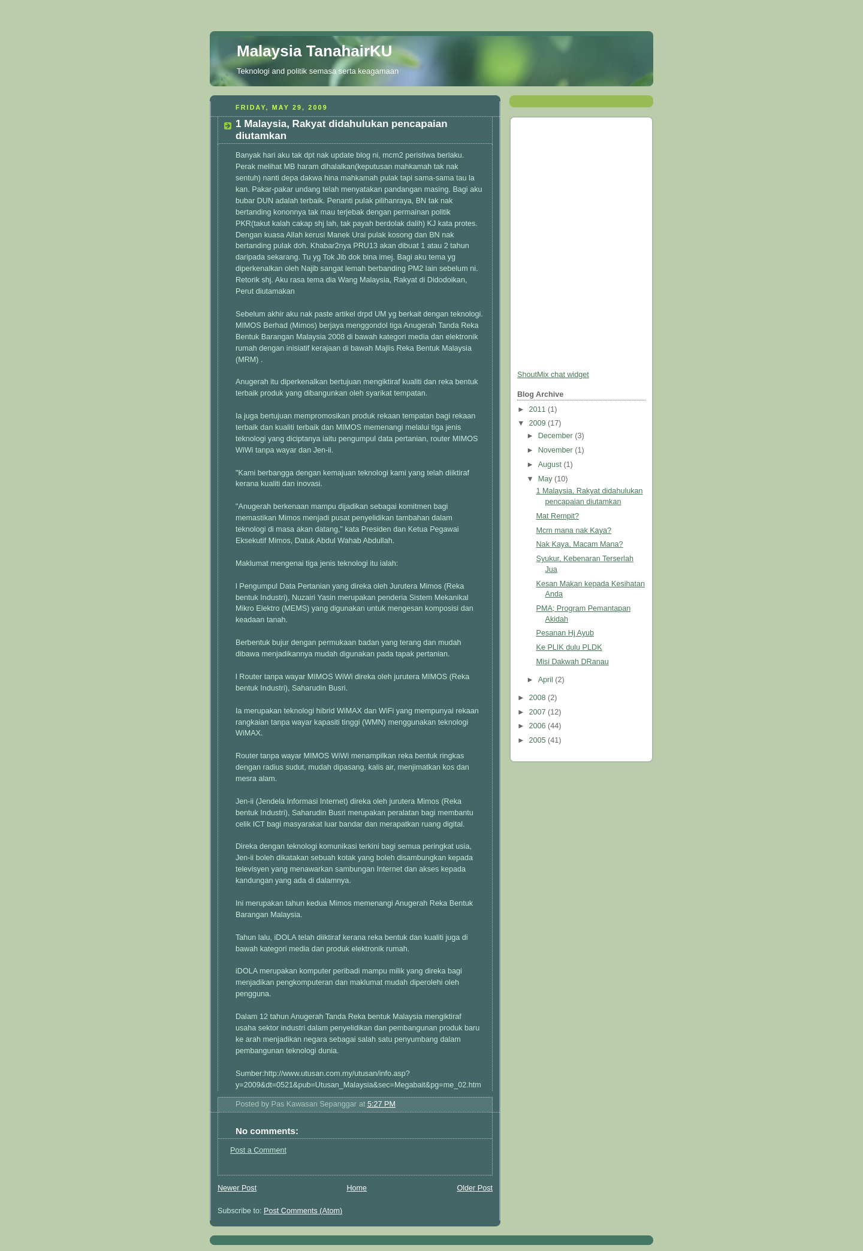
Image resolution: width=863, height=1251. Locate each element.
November (556, 450)
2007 (538, 712)
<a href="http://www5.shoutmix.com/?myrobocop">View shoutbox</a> (565, 246)
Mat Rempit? (557, 516)
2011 (538, 409)
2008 (538, 698)
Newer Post (237, 1188)
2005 (538, 740)
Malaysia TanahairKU (315, 51)
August (551, 464)
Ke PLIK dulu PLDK (569, 647)
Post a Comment (258, 1150)
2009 (538, 423)
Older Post (475, 1188)
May (546, 479)
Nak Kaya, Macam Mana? (579, 544)
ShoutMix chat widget (553, 374)
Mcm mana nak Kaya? (573, 530)
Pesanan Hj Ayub (565, 633)
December (556, 436)
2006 (538, 726)
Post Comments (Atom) (303, 1211)
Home (356, 1188)
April (547, 680)
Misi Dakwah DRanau (572, 662)
